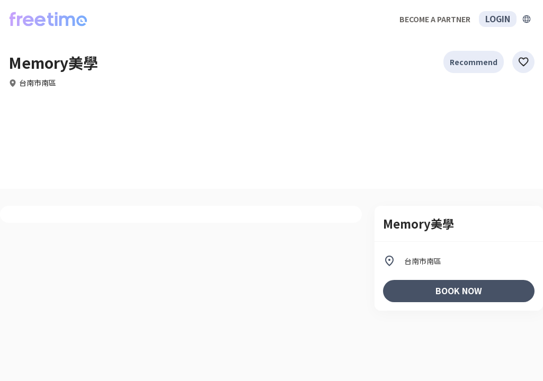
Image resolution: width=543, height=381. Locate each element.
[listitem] (459, 260)
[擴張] (527, 19)
